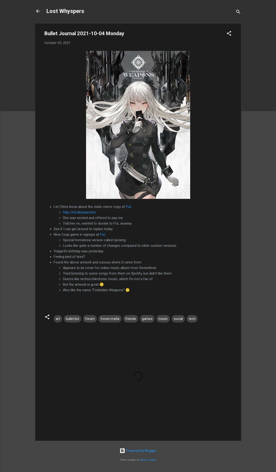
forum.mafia (110, 319)
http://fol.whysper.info (79, 212)
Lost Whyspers (65, 11)
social (178, 319)
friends (130, 319)
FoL (129, 207)
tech (192, 319)
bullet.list (72, 319)
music (163, 319)
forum (90, 319)
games (147, 319)
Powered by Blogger (138, 451)
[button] (229, 34)
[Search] (238, 13)
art (58, 319)
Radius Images (148, 459)
